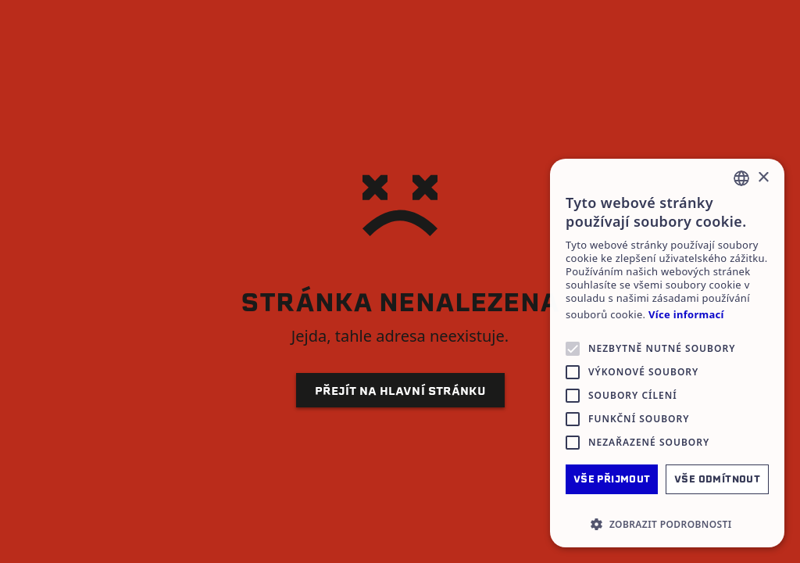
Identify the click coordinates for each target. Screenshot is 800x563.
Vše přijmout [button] (612, 479)
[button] (667, 524)
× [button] (763, 178)
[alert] (667, 353)
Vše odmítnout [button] (717, 479)
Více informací (686, 314)
